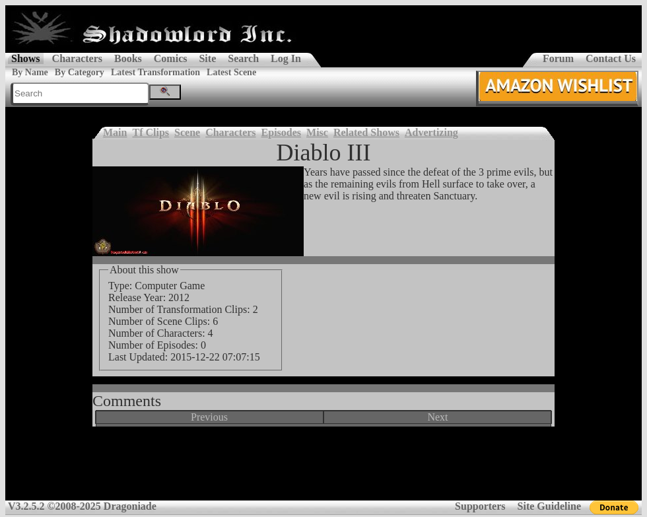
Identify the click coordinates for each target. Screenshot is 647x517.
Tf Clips (150, 132)
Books (128, 58)
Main (115, 132)
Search (243, 58)
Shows (25, 58)
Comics (170, 58)
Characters (77, 58)
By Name (30, 72)
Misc (317, 132)
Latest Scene (231, 72)
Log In (286, 58)
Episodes (281, 132)
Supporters (480, 506)
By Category (79, 72)
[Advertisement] (323, 468)
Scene (187, 132)
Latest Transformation (155, 72)
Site (207, 58)
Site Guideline (549, 506)
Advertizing (431, 132)
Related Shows (366, 132)
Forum (558, 58)
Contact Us (611, 58)
